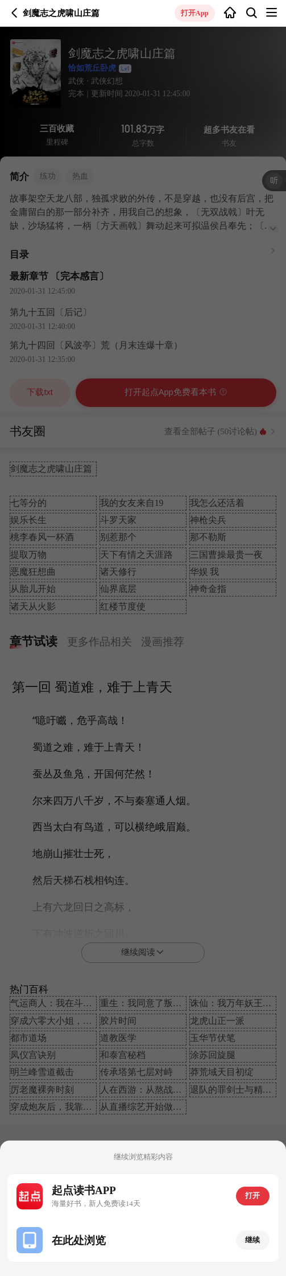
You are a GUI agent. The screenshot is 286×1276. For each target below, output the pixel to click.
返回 (14, 13)
